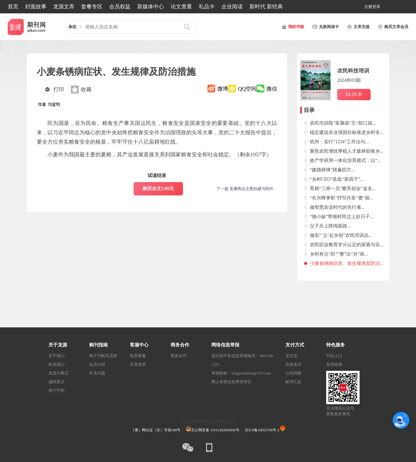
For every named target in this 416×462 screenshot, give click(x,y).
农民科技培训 (353, 70)
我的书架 (292, 27)
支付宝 (291, 355)
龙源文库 (63, 6)
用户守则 (56, 390)
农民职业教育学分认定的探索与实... (347, 244)
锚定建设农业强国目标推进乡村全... (347, 132)
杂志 (72, 26)
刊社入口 (334, 355)
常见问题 (97, 373)
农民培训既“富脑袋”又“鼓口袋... (343, 123)
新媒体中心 (150, 6)
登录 (376, 6)
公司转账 (293, 373)
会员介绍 (97, 364)
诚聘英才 (56, 381)
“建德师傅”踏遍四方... (332, 169)
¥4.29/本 (354, 94)
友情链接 (334, 364)
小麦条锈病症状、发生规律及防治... (347, 263)
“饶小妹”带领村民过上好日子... (342, 216)
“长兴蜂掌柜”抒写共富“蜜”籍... (341, 197)
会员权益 (120, 6)
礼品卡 (207, 6)
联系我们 (56, 364)
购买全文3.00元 (158, 188)
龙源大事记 (58, 373)
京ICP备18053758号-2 (262, 430)
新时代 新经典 (266, 6)
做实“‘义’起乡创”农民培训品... (341, 235)
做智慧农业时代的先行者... (337, 207)
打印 (58, 89)
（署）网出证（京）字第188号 (156, 430)
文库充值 (358, 27)
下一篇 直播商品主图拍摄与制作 (244, 188)
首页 (13, 6)
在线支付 (293, 364)
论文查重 (181, 6)
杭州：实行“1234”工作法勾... (339, 141)
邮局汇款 (293, 381)
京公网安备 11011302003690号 (212, 430)
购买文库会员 (392, 27)
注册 (368, 6)
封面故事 (35, 6)
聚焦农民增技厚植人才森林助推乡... (347, 151)
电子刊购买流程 (103, 355)
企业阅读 (232, 6)
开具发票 (138, 364)
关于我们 (56, 355)
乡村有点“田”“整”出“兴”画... (339, 254)
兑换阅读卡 (325, 27)
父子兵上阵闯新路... (330, 225)
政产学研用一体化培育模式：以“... (345, 160)
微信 (271, 89)
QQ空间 (247, 89)
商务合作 (179, 355)
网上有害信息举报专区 (231, 381)
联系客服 (138, 355)
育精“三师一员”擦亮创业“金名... (343, 188)
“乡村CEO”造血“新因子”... (337, 179)
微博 (222, 89)
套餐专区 (91, 6)
